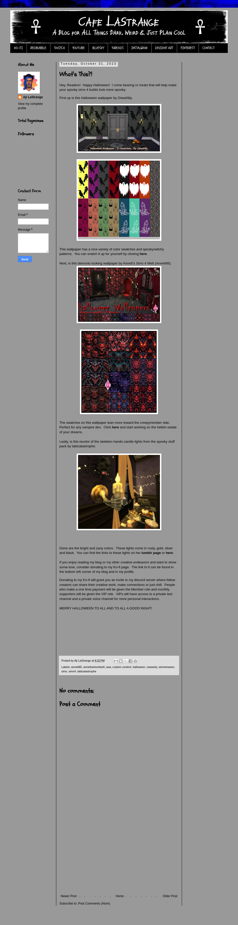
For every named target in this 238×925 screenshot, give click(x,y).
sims (64, 671)
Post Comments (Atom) (94, 903)
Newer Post (69, 896)
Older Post (170, 896)
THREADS (118, 48)
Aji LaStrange (33, 97)
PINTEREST (188, 48)
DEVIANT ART (164, 48)
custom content (121, 666)
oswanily (152, 666)
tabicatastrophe (86, 671)
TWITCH (59, 48)
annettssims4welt (94, 666)
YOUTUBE (78, 48)
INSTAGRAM (139, 48)
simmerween (166, 666)
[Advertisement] (119, 856)
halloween (139, 666)
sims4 (72, 671)
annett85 (76, 666)
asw (108, 666)
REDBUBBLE (38, 48)
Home (120, 896)
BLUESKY (98, 48)
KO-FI (18, 48)
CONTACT (208, 48)
